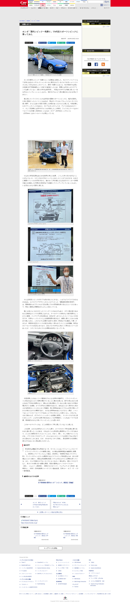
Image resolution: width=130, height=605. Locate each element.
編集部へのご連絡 (58, 593)
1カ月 (106, 23)
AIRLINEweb (77, 562)
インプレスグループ (90, 593)
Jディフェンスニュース (80, 565)
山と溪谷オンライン (63, 576)
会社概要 (81, 593)
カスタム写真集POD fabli (97, 581)
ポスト (30, 42)
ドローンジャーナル (26, 573)
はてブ (53, 42)
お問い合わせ (38, 593)
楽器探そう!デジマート (64, 565)
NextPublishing (41, 584)
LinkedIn (72, 42)
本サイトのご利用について (26, 593)
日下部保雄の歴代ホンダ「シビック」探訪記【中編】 (41, 535)
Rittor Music (59, 560)
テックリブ (75, 584)
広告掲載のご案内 (47, 593)
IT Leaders (24, 570)
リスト (35, 42)
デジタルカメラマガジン (27, 581)
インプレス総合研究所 (27, 568)
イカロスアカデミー (79, 573)
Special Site (90, 51)
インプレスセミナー (42, 570)
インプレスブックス (42, 581)
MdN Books (77, 578)
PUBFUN (91, 570)
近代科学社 (59, 581)
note (62, 42)
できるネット (24, 584)
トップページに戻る (50, 548)
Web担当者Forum (25, 565)
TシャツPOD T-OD (63, 568)
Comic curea (94, 565)
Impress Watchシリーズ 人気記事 (97, 70)
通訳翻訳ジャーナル (79, 568)
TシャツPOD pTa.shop (97, 578)
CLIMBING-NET (62, 578)
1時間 (85, 23)
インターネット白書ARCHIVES (29, 587)
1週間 (99, 23)
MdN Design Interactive (80, 581)
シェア (43, 42)
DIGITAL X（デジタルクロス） (45, 573)
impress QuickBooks (96, 568)
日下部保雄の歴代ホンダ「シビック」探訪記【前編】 (56, 482)
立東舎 (59, 570)
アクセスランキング (93, 21)
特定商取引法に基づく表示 (104, 593)
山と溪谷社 (59, 573)
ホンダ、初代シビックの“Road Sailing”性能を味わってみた (40, 505)
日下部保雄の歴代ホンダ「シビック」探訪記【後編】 (70, 535)
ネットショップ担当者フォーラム (45, 565)
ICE (90, 560)
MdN (74, 576)
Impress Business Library (43, 568)
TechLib (76, 586)
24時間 (93, 23)
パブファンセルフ (95, 573)
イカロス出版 (76, 560)
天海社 (92, 562)
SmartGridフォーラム (42, 562)
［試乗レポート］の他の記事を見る (51, 512)
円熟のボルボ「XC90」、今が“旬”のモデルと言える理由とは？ (60, 505)
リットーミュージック (63, 562)
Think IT (23, 562)
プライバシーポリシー (71, 593)
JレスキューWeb (78, 570)
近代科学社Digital (62, 584)
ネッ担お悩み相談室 (26, 576)
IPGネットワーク (93, 576)
